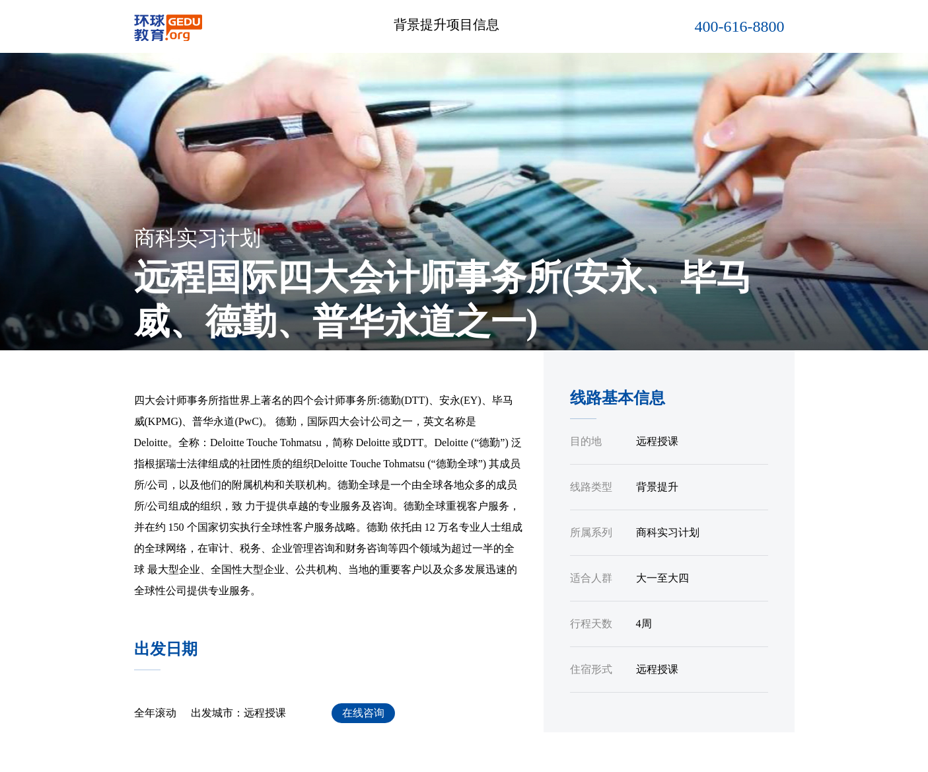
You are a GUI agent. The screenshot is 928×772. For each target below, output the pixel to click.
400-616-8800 (740, 26)
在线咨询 (363, 712)
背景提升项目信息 (446, 24)
